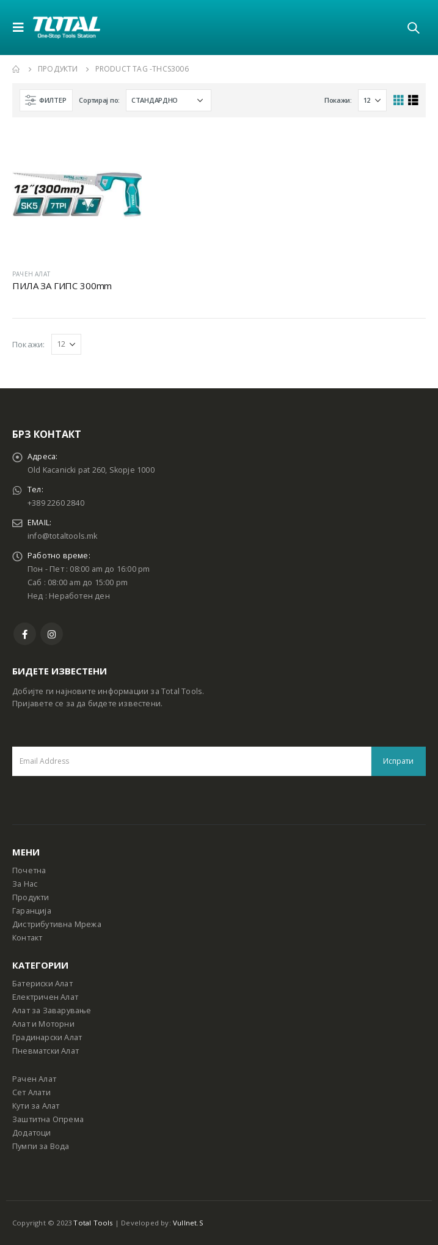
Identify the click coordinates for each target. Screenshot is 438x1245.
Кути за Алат (35, 1106)
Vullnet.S (188, 1222)
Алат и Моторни (43, 1024)
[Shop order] (168, 100)
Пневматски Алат (45, 1051)
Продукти (30, 897)
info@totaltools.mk (62, 536)
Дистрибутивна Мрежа (56, 924)
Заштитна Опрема (48, 1119)
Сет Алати (31, 1092)
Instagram (51, 633)
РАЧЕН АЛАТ (31, 274)
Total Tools (92, 1222)
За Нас (24, 884)
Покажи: (338, 100)
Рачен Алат (34, 1079)
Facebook (24, 633)
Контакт (27, 938)
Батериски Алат (42, 983)
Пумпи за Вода (41, 1146)
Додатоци (31, 1133)
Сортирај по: (99, 100)
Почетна (29, 870)
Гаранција (31, 911)
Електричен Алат (45, 997)
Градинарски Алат (47, 1037)
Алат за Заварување (52, 1010)
